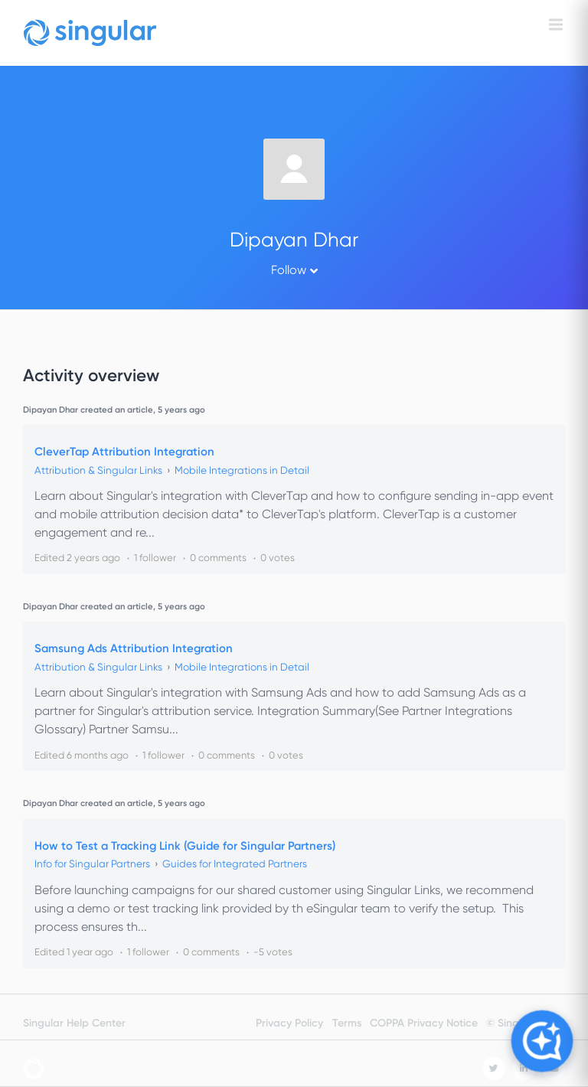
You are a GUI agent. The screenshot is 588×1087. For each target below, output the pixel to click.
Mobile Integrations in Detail (242, 470)
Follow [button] (288, 270)
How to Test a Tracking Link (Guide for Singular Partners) (184, 846)
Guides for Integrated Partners (234, 864)
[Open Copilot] (542, 1041)
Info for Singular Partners (92, 864)
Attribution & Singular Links (98, 470)
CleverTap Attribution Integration (124, 452)
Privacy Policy (289, 1023)
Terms (346, 1023)
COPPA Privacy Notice (424, 1023)
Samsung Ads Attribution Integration (133, 648)
